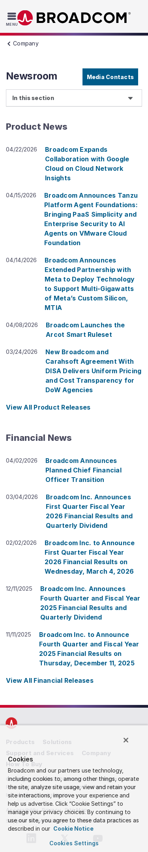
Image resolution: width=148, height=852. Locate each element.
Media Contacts (110, 77)
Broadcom (74, 18)
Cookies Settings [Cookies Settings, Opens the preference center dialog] (74, 843)
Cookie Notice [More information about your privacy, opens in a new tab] (73, 828)
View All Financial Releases (50, 680)
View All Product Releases (48, 407)
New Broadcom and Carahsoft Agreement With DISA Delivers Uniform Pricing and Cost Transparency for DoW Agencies (93, 371)
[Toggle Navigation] (13, 19)
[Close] (126, 740)
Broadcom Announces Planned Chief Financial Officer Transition (83, 470)
